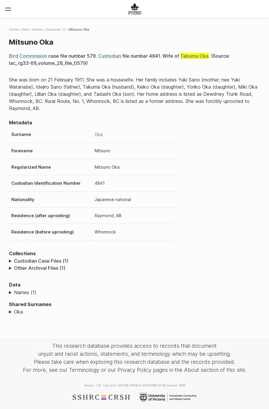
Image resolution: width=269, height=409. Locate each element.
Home (13, 29)
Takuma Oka (194, 56)
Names (37, 29)
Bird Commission (28, 56)
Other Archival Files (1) (39, 268)
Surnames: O (55, 29)
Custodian (109, 56)
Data (25, 29)
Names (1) (25, 292)
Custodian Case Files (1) (41, 261)
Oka (99, 134)
